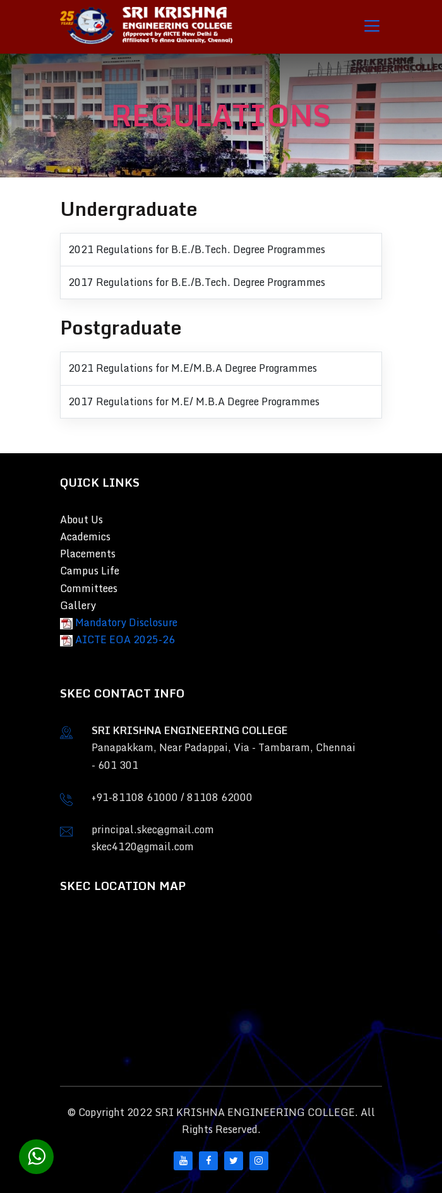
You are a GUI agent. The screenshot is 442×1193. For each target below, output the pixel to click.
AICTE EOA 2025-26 (125, 639)
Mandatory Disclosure (126, 622)
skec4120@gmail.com (143, 846)
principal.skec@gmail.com (153, 829)
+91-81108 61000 (135, 797)
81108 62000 (220, 797)
